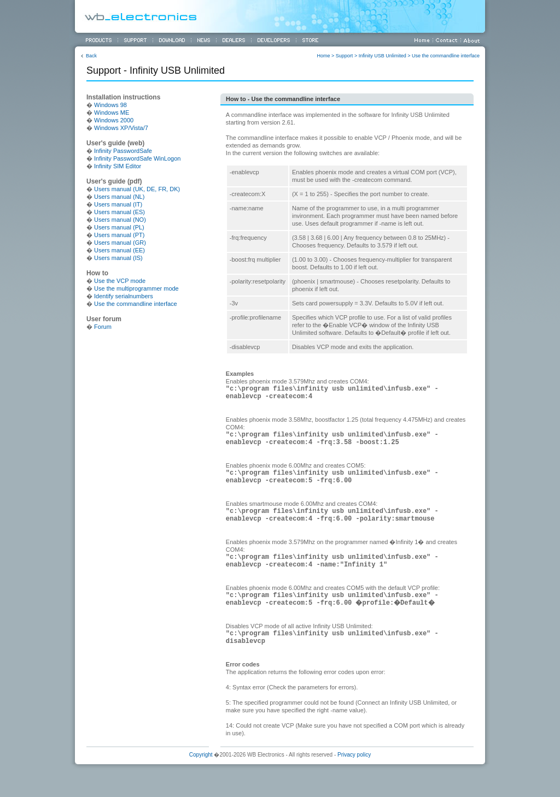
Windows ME (111, 112)
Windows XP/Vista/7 (121, 128)
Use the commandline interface (446, 55)
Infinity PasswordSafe (123, 150)
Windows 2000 (113, 120)
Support (344, 55)
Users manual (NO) (120, 219)
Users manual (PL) (119, 227)
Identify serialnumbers (123, 296)
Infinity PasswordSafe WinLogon (137, 158)
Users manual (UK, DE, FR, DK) (137, 189)
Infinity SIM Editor (117, 166)
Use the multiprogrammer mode (136, 288)
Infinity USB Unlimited (382, 55)
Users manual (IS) (118, 258)
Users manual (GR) (120, 242)
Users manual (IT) (118, 204)
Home (323, 55)
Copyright (201, 755)
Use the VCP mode (119, 281)
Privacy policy (354, 755)
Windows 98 (110, 105)
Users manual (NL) (119, 196)
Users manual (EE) (119, 250)
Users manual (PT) (119, 235)
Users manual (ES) (119, 212)
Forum (103, 326)
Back (91, 55)
